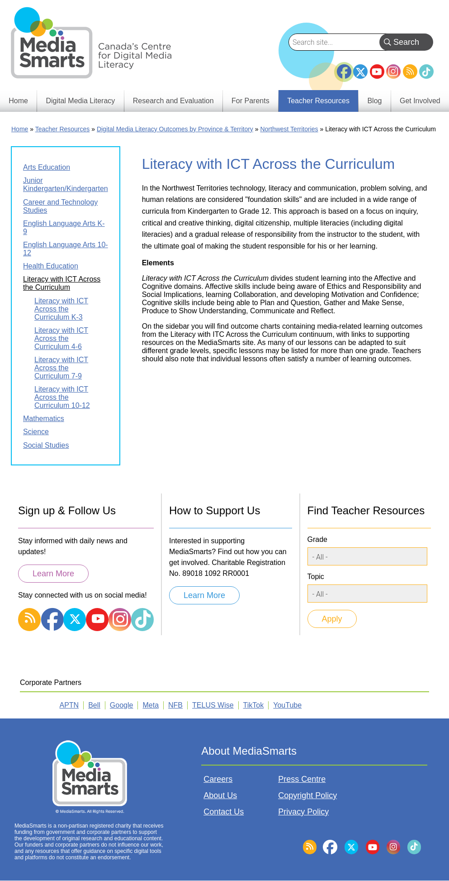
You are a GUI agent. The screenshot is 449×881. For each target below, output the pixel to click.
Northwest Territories (289, 129)
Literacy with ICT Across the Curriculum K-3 (61, 309)
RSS (410, 71)
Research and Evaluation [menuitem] (173, 101)
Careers (217, 779)
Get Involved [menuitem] (420, 101)
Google (121, 705)
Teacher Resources (62, 129)
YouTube (377, 71)
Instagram (393, 71)
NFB (175, 705)
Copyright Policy (307, 795)
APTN (69, 705)
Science (36, 432)
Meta (150, 705)
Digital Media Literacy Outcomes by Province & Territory (175, 129)
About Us (220, 795)
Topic (315, 576)
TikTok (426, 71)
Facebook (344, 68)
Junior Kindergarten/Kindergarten (65, 184)
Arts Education (46, 167)
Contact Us (223, 811)
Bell (94, 705)
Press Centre (302, 779)
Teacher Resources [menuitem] (318, 101)
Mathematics (43, 418)
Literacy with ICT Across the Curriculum (61, 283)
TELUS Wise (213, 705)
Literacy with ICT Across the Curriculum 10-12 (62, 397)
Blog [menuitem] (374, 101)
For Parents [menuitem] (250, 101)
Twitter (360, 71)
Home (19, 129)
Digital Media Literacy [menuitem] (80, 101)
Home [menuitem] (18, 101)
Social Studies (46, 445)
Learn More (53, 573)
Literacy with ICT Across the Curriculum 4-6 (61, 338)
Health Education (50, 266)
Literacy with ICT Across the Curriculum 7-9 (61, 368)
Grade (317, 539)
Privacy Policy (303, 811)
